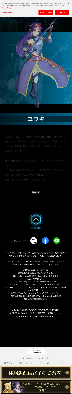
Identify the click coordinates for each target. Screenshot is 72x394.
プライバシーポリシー (45, 363)
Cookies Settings (7, 11)
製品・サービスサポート (27, 363)
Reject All (62, 11)
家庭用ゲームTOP (10, 363)
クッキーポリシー (62, 363)
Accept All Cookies (46, 11)
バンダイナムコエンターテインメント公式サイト (36, 358)
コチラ (44, 256)
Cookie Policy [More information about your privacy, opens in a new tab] (6, 6)
